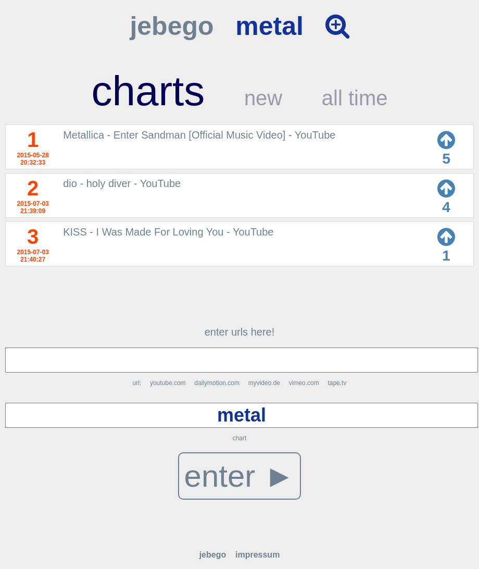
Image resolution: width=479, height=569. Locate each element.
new (263, 97)
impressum (257, 554)
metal (269, 26)
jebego (171, 26)
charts (148, 91)
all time (355, 97)
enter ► (239, 476)
